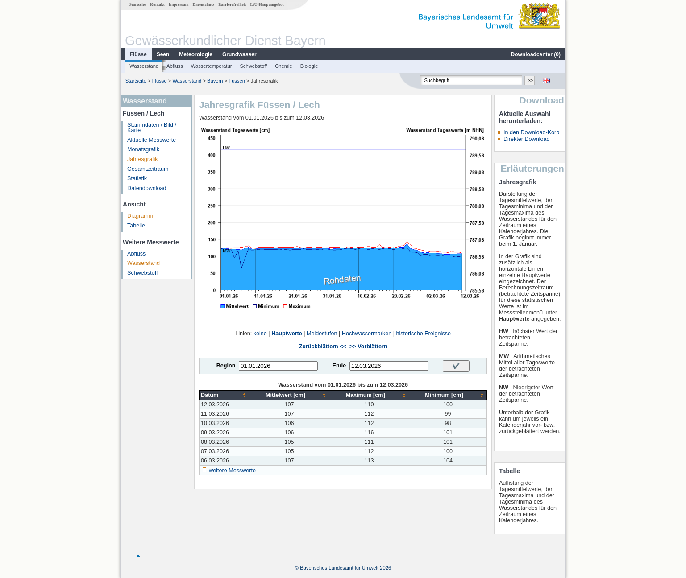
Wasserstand (143, 66)
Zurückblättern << (322, 346)
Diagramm (140, 216)
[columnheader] (224, 395)
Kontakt (157, 4)
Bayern (215, 80)
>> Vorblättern (368, 346)
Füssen (237, 80)
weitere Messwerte (232, 470)
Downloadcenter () (536, 54)
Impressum (178, 4)
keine (260, 333)
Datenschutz (204, 4)
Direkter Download (526, 139)
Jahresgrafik (142, 159)
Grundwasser (239, 54)
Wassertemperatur (211, 66)
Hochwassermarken (366, 333)
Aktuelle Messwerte (151, 140)
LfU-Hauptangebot (267, 4)
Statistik (137, 178)
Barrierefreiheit (232, 4)
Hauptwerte (286, 333)
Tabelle (136, 226)
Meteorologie (195, 54)
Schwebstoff (253, 66)
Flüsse (138, 54)
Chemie (283, 66)
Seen (163, 54)
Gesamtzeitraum (147, 169)
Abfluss (174, 66)
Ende (339, 366)
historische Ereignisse (423, 333)
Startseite (137, 4)
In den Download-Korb (531, 132)
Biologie (309, 66)
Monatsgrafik (143, 149)
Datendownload (146, 188)
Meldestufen (322, 333)
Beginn (226, 366)
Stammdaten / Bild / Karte (151, 128)
